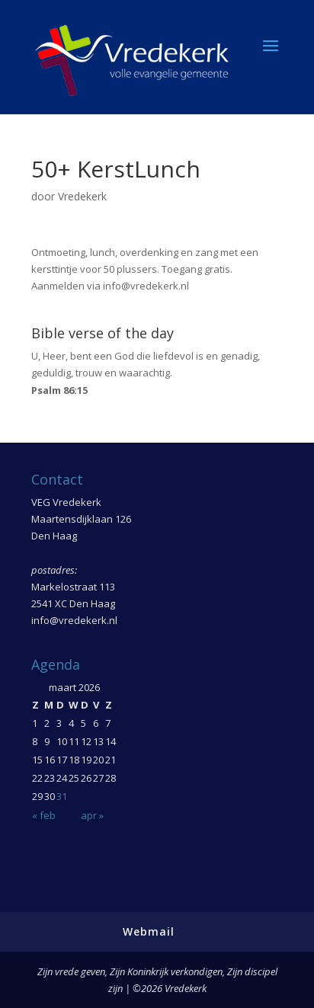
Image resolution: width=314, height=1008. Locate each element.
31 (61, 796)
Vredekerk (82, 196)
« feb (44, 815)
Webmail (149, 931)
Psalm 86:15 (59, 390)
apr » (92, 815)
